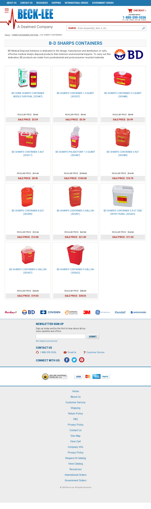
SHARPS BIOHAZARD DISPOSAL (25, 35)
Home (7, 35)
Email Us (72, 352)
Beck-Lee (70, 487)
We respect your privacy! (46, 341)
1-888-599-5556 (48, 352)
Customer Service (95, 352)
